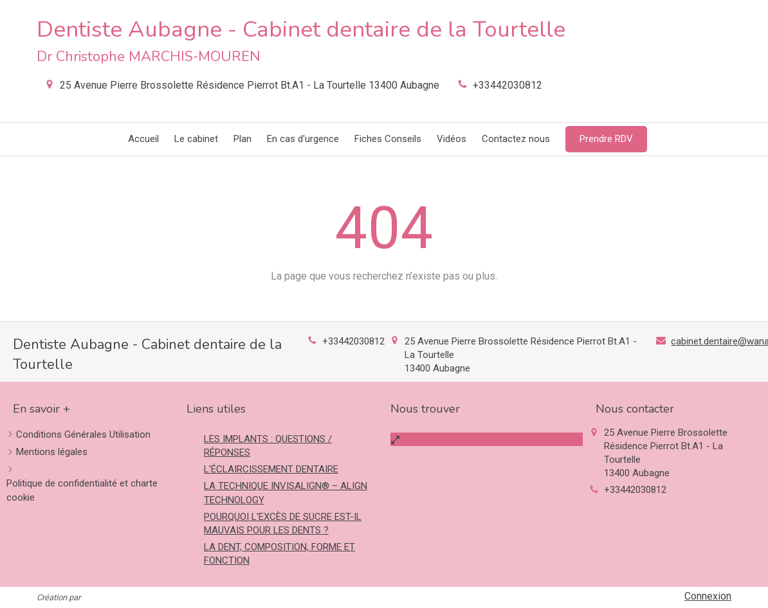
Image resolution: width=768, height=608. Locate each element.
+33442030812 (507, 85)
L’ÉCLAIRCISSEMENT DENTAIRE (271, 469)
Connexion (707, 596)
